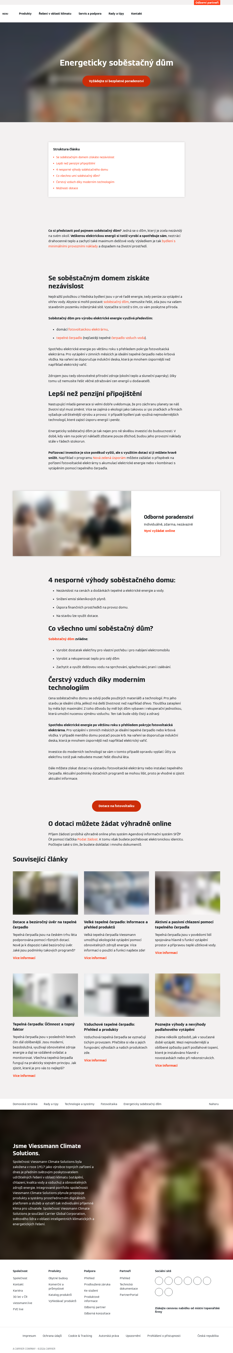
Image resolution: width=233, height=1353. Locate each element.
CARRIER (50, 1348)
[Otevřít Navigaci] (5, 13)
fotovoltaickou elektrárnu (88, 329)
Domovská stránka (25, 1104)
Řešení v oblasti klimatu (55, 13)
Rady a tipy (116, 13)
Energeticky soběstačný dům (142, 1104)
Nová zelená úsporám (109, 458)
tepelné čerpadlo (69, 338)
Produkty (25, 13)
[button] (214, 1104)
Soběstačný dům (61, 639)
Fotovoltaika (109, 1104)
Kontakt (136, 13)
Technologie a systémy (79, 1104)
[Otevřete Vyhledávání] (218, 14)
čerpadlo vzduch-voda (128, 338)
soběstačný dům (116, 302)
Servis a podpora (90, 13)
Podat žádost (87, 839)
